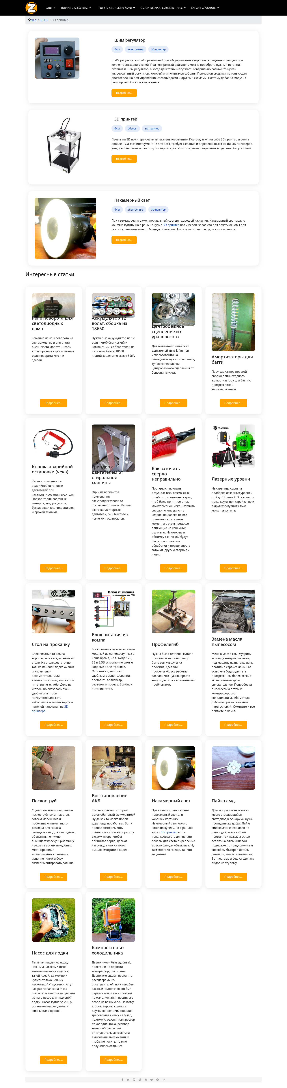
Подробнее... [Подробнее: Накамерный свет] (124, 240)
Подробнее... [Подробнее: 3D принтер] (124, 158)
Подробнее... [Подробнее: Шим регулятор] (124, 92)
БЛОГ (49, 8)
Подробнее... (53, 403)
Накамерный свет (132, 200)
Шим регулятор (129, 40)
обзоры (132, 128)
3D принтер (158, 49)
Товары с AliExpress (74, 8)
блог (117, 49)
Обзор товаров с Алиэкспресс (161, 8)
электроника (136, 49)
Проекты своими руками (114, 8)
